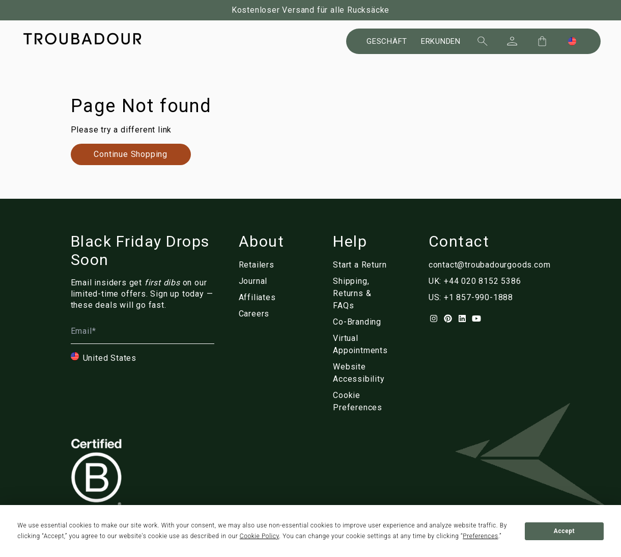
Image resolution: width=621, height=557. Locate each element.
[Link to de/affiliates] (262, 297)
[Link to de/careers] (262, 314)
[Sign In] (512, 41)
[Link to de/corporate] (364, 322)
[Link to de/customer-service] (364, 293)
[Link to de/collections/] (131, 154)
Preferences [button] (480, 536)
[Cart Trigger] (542, 41)
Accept (564, 531)
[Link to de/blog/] (262, 281)
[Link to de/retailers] (262, 265)
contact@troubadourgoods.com (490, 265)
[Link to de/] (364, 401)
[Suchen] (482, 41)
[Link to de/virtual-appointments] (364, 344)
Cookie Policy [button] (259, 536)
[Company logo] (82, 39)
